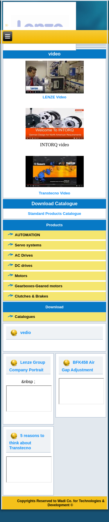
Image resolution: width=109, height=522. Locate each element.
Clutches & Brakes (31, 296)
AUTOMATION (27, 235)
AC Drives (24, 255)
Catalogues (25, 316)
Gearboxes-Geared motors (38, 286)
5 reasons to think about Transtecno (26, 441)
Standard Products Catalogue (54, 213)
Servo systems (28, 245)
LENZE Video (54, 97)
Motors (21, 276)
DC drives (24, 265)
